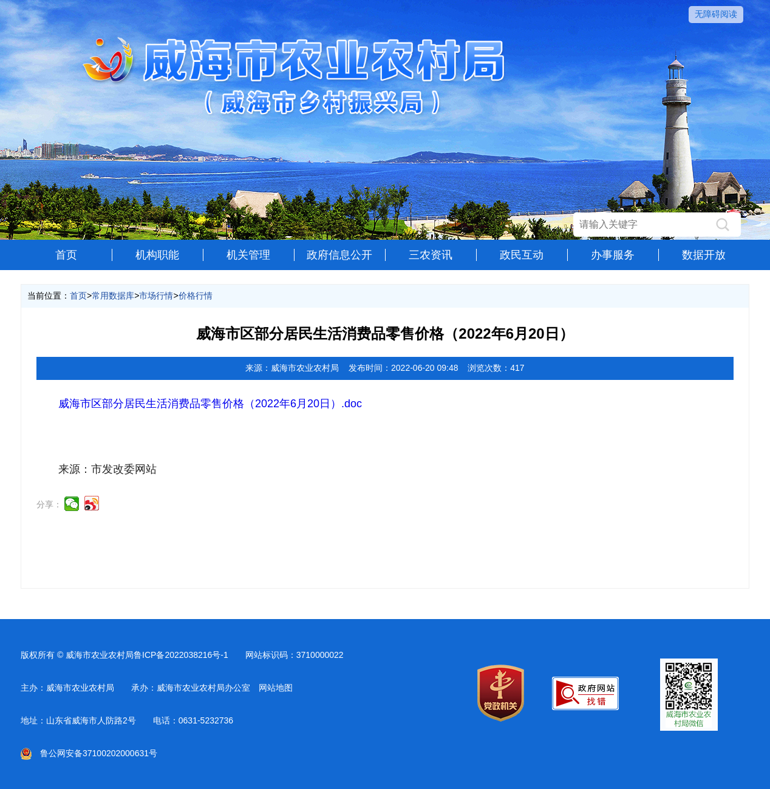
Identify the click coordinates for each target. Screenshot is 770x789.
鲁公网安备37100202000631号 (89, 753)
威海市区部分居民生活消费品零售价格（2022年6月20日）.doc (210, 404)
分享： (49, 504)
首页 (66, 255)
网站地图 (276, 687)
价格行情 (196, 295)
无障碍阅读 (716, 14)
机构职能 (157, 255)
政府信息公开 (339, 255)
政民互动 (521, 255)
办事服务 (613, 255)
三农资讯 (430, 255)
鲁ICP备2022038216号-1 (181, 655)
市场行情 (156, 295)
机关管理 (248, 255)
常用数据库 (113, 295)
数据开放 (704, 255)
